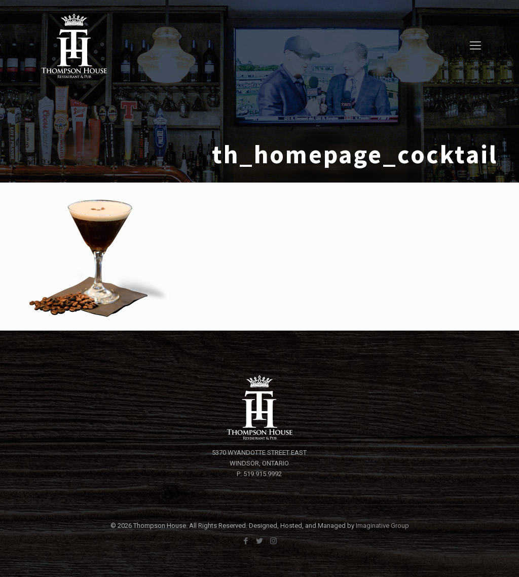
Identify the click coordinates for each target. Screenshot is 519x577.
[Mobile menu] (475, 45)
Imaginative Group (382, 525)
